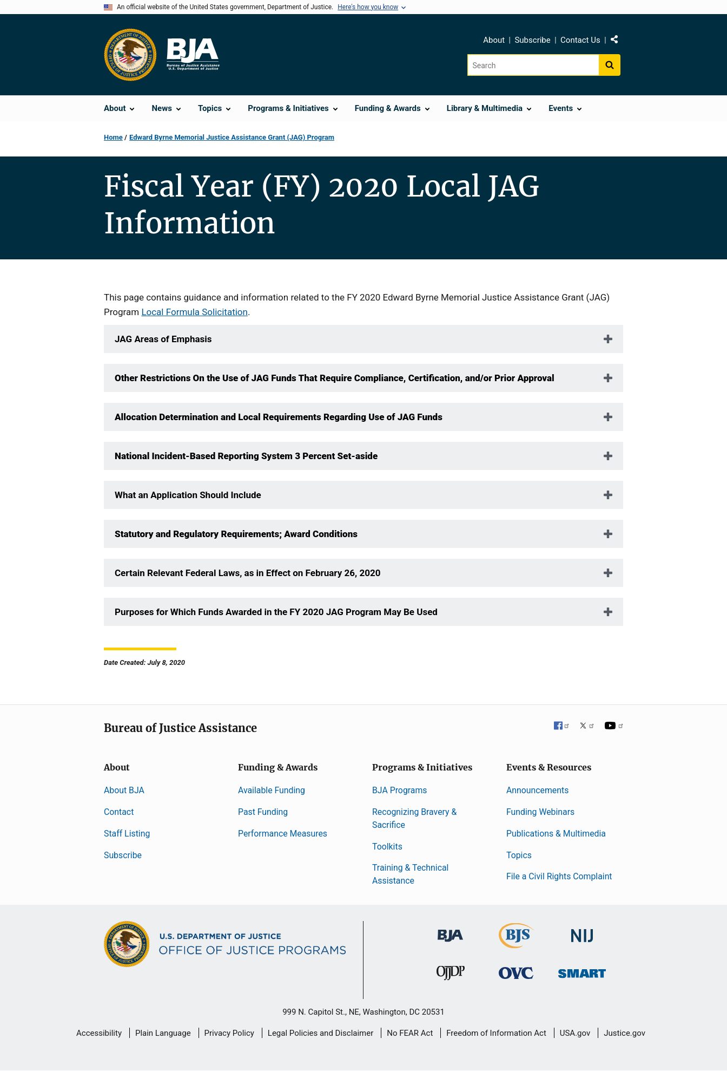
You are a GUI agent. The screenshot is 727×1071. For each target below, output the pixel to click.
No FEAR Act (410, 1033)
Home (113, 137)
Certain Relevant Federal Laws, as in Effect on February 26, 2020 (247, 572)
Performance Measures (282, 833)
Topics (519, 855)
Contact (119, 812)
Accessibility (99, 1033)
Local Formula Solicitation (194, 311)
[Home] (193, 55)
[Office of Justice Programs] (130, 54)
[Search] (533, 65)
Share (618, 41)
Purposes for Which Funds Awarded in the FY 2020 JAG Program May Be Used (276, 611)
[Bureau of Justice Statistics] (516, 943)
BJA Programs (399, 790)
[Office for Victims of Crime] (516, 972)
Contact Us (580, 40)
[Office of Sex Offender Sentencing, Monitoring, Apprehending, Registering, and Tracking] (582, 970)
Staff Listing (127, 833)
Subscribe (532, 40)
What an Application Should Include (188, 494)
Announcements (537, 790)
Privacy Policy (229, 1033)
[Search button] (609, 65)
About (494, 40)
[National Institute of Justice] (582, 931)
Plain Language (163, 1033)
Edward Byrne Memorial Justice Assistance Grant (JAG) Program (231, 137)
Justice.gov (624, 1033)
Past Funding (263, 812)
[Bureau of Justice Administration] (450, 930)
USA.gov (575, 1033)
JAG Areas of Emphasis (163, 339)
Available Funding (271, 790)
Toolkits (387, 846)
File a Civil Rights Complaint (559, 876)
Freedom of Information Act (496, 1033)
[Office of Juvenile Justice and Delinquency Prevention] (451, 975)
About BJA (124, 790)
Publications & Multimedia (556, 833)
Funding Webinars (540, 812)
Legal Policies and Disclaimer (320, 1033)
